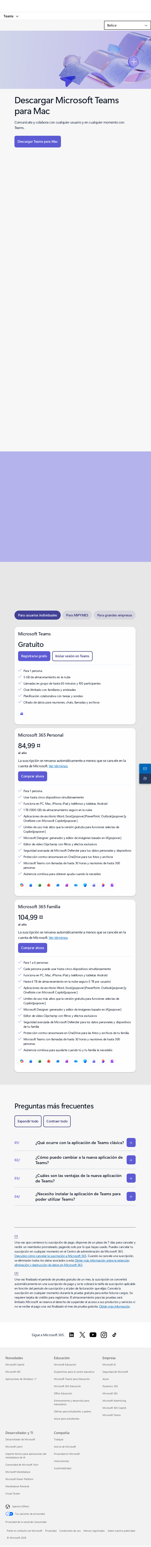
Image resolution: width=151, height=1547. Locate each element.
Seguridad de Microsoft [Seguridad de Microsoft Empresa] (115, 1371)
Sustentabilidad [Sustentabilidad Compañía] (62, 1468)
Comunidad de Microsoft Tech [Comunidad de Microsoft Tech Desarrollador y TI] (21, 1464)
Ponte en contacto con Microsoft (24, 1530)
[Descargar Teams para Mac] (37, 141)
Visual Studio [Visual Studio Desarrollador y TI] (12, 1493)
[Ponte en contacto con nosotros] (144, 769)
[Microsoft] (75, 3)
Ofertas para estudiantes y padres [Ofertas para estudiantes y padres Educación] (72, 1411)
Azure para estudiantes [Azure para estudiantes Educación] (66, 1418)
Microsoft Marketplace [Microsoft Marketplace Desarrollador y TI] (17, 1471)
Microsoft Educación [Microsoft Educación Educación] (65, 1364)
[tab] (37, 615)
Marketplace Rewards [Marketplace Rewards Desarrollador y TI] (17, 1486)
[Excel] (39, 885)
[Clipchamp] (112, 885)
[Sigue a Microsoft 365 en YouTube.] (93, 1334)
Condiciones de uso (70, 1530)
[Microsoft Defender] (84, 885)
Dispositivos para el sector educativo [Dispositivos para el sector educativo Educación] (74, 1371)
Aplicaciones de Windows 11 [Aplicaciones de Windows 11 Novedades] (21, 1379)
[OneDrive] (75, 885)
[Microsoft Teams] (21, 713)
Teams (9, 16)
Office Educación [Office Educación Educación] (63, 1393)
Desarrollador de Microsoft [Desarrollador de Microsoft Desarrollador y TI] (20, 1439)
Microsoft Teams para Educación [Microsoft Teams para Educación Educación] (72, 1379)
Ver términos (58, 765)
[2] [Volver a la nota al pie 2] (16, 1273)
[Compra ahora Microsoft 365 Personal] (32, 776)
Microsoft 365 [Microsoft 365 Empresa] (110, 1393)
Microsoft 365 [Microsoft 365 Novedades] (13, 1371)
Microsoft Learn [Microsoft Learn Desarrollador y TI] (14, 1446)
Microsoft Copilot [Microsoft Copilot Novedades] (14, 1364)
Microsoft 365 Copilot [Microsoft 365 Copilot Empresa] (114, 1407)
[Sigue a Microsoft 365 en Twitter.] (82, 1334)
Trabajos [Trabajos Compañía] (58, 1439)
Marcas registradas (94, 1530)
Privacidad (50, 1530)
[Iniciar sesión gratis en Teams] (72, 656)
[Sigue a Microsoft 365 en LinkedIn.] (71, 1334)
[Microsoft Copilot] (21, 885)
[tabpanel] (75, 849)
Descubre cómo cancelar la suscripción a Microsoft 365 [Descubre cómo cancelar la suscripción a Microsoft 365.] (50, 1256)
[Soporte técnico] (144, 779)
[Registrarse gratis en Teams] (34, 656)
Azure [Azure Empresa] (105, 1379)
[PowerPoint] (48, 885)
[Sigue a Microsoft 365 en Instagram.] (103, 1334)
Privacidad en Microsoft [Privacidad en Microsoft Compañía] (67, 1453)
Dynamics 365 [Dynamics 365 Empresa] (110, 1386)
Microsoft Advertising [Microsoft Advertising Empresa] (114, 1400)
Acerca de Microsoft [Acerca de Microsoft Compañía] (65, 1446)
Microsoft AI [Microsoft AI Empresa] (109, 1364)
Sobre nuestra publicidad (121, 1530)
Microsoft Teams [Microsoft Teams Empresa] (111, 1415)
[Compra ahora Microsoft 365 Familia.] (32, 948)
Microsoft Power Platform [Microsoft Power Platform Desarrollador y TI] (19, 1479)
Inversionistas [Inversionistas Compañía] (61, 1461)
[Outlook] (57, 885)
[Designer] (103, 885)
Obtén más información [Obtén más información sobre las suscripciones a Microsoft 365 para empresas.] (114, 1306)
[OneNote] (66, 885)
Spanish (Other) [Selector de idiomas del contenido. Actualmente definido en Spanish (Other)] (20, 1506)
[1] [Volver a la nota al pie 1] (16, 1236)
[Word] (30, 885)
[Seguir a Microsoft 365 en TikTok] (114, 1334)
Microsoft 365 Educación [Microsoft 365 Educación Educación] (67, 1386)
